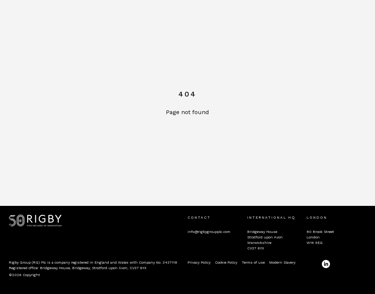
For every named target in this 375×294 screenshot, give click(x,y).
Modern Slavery (282, 262)
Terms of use (253, 262)
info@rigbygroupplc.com (209, 232)
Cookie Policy (226, 262)
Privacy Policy (199, 262)
